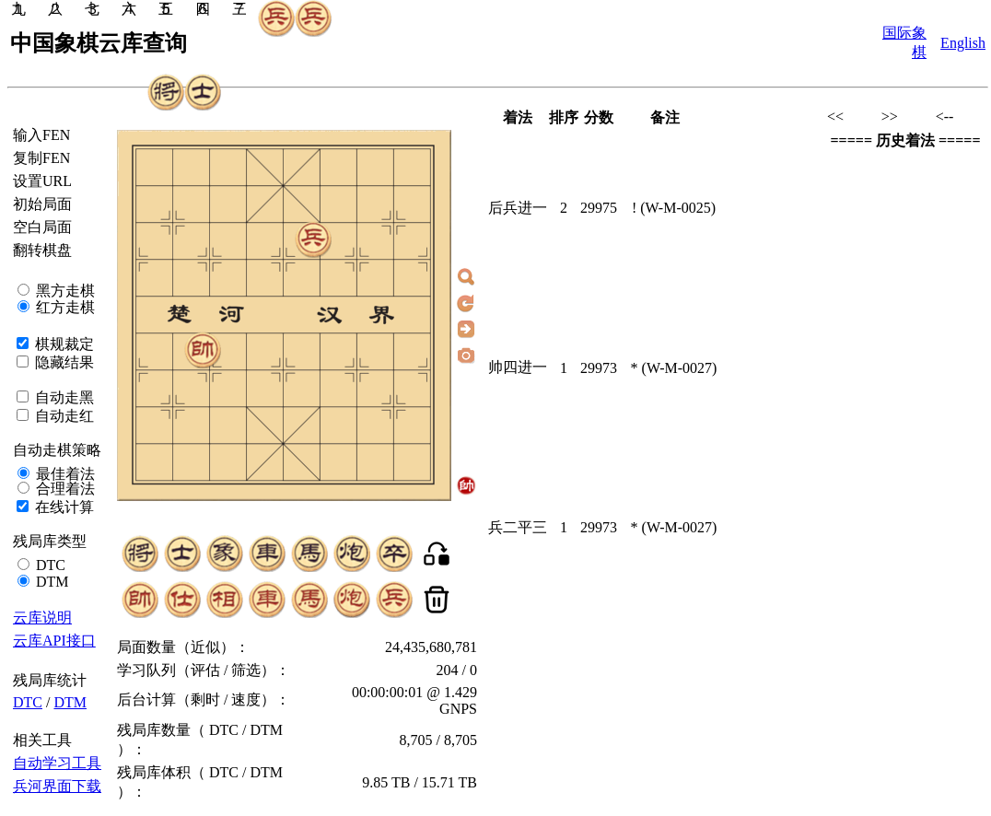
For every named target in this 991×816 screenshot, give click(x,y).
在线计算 (62, 507)
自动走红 (62, 416)
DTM (50, 581)
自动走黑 (62, 397)
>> (890, 116)
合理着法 (63, 488)
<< (835, 116)
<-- (945, 116)
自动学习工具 (57, 763)
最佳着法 (63, 474)
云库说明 (42, 617)
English (962, 43)
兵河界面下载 (57, 786)
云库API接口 (54, 640)
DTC (48, 565)
